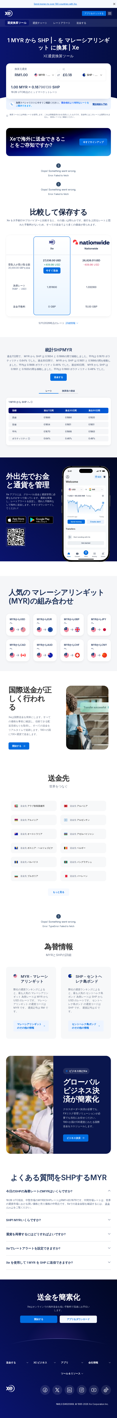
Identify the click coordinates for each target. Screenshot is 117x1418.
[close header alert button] (114, 4)
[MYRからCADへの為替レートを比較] (18, 650)
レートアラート (61, 22)
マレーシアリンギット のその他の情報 (31, 1026)
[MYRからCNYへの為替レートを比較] (99, 650)
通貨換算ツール (17, 22)
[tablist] (58, 391)
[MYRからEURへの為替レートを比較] (45, 625)
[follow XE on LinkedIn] (69, 1390)
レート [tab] (49, 390)
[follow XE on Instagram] (82, 1390)
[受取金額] (25, 75)
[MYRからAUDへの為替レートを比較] (45, 650)
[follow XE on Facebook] (45, 1390)
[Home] (8, 13)
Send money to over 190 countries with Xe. (55, 4)
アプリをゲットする (94, 13)
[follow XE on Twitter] (57, 1390)
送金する (81, 22)
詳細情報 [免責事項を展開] (72, 323)
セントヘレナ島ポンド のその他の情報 (86, 1026)
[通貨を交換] (58, 75)
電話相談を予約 (99, 104)
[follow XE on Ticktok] (106, 1390)
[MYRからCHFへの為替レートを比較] (72, 650)
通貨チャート (40, 22)
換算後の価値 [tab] (68, 390)
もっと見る (58, 892)
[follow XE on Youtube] (94, 1390)
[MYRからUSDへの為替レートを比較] (18, 625)
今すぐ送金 (52, 270)
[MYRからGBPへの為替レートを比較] (72, 625)
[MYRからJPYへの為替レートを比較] (99, 625)
